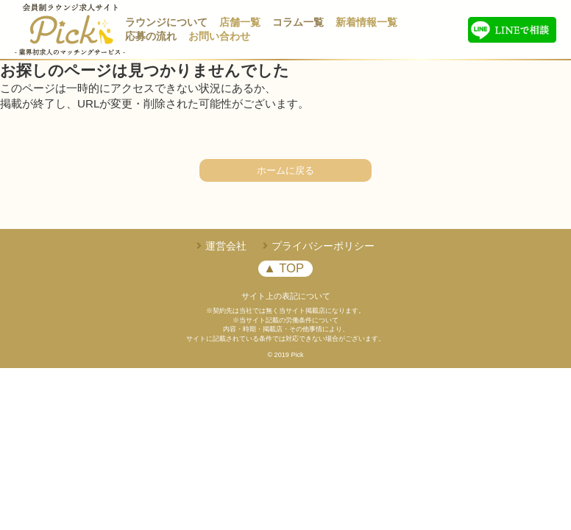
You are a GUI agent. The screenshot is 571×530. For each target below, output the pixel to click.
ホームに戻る (285, 170)
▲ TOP (283, 268)
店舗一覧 (239, 22)
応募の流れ (151, 36)
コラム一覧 (298, 22)
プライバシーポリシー (323, 246)
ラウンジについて (166, 22)
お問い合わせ (219, 36)
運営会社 (226, 246)
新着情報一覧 (366, 22)
